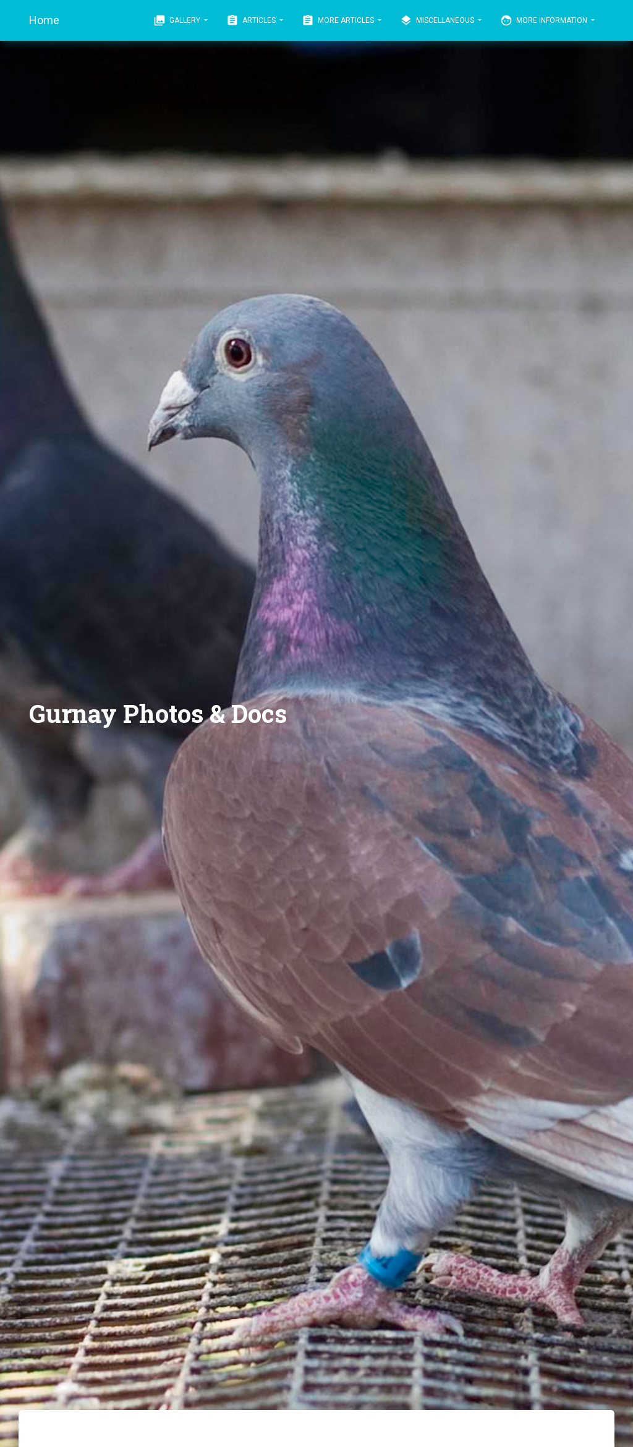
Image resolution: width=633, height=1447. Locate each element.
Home (44, 20)
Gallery (177, 20)
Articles (252, 20)
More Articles (339, 20)
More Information (544, 20)
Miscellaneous (438, 20)
